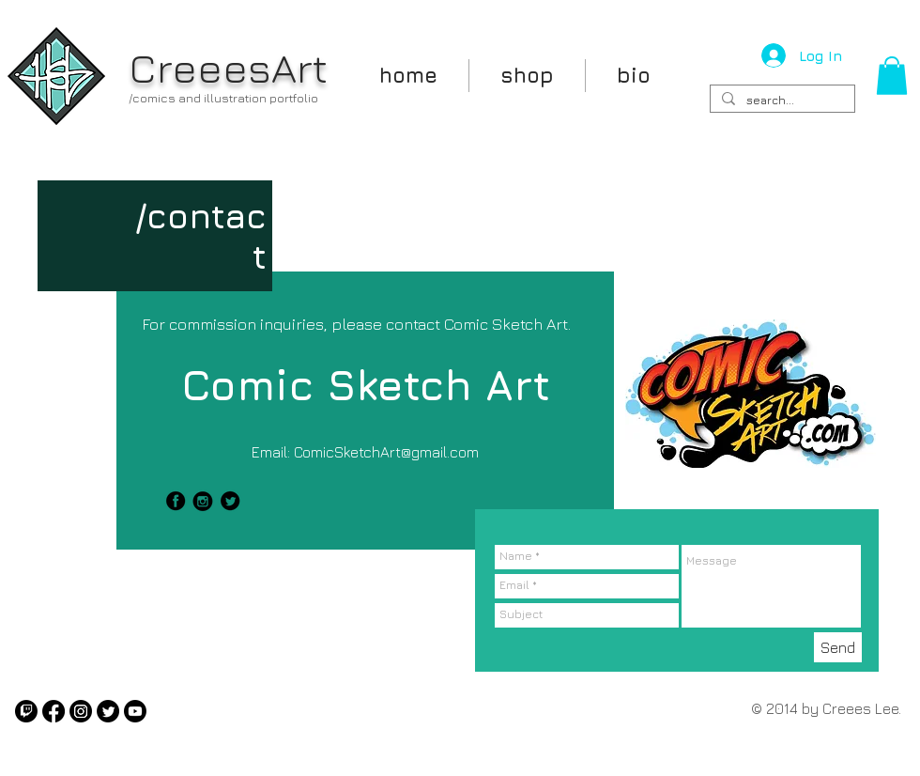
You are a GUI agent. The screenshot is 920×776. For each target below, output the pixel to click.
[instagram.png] (203, 500)
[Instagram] (80, 711)
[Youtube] (135, 711)
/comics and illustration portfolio (223, 97)
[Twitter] (108, 711)
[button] (892, 75)
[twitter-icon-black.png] (230, 500)
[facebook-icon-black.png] (175, 500)
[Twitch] (26, 711)
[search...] (780, 100)
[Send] (838, 647)
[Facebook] (53, 711)
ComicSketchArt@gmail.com (386, 451)
